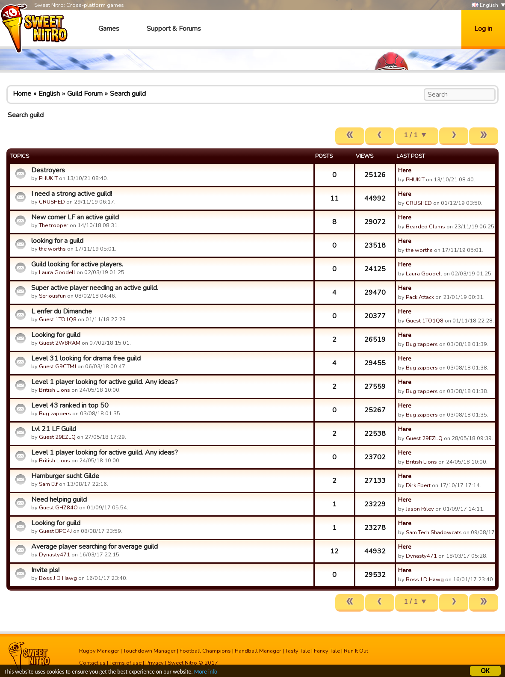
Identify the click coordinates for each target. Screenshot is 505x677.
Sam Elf (48, 484)
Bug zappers (422, 344)
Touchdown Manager (149, 651)
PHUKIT (48, 178)
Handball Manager (258, 651)
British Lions (54, 390)
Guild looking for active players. (77, 264)
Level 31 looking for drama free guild (86, 358)
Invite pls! (45, 570)
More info (205, 672)
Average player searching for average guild (94, 547)
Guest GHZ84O (58, 507)
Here (404, 170)
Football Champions (205, 651)
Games (108, 28)
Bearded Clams (425, 227)
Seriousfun (52, 296)
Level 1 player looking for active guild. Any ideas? (104, 382)
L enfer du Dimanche (61, 311)
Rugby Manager (99, 651)
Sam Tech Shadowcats (434, 532)
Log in (483, 28)
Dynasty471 (54, 555)
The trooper (53, 225)
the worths (52, 249)
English (485, 5)
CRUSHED (52, 202)
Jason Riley (420, 509)
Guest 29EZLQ (57, 437)
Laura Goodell (57, 272)
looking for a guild (57, 241)
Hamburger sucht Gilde (65, 476)
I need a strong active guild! (71, 194)
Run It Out (356, 651)
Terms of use (125, 663)
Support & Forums (174, 28)
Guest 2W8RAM (59, 343)
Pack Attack (420, 297)
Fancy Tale (327, 651)
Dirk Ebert (418, 485)
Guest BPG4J (55, 531)
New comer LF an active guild (75, 217)
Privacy (154, 663)
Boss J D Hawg (58, 578)
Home (22, 93)
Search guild (128, 93)
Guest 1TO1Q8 (58, 319)
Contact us (92, 663)
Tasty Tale (297, 651)
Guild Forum (85, 93)
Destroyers (48, 170)
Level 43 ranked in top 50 (70, 405)
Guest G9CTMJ (57, 366)
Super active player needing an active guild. (94, 288)
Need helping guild (59, 500)
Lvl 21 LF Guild (53, 429)
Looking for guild (55, 335)
